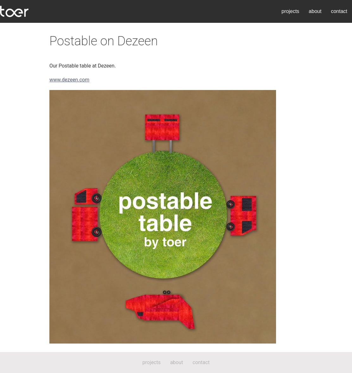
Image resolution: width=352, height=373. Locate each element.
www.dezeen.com (69, 80)
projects (290, 11)
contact (339, 11)
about (315, 11)
